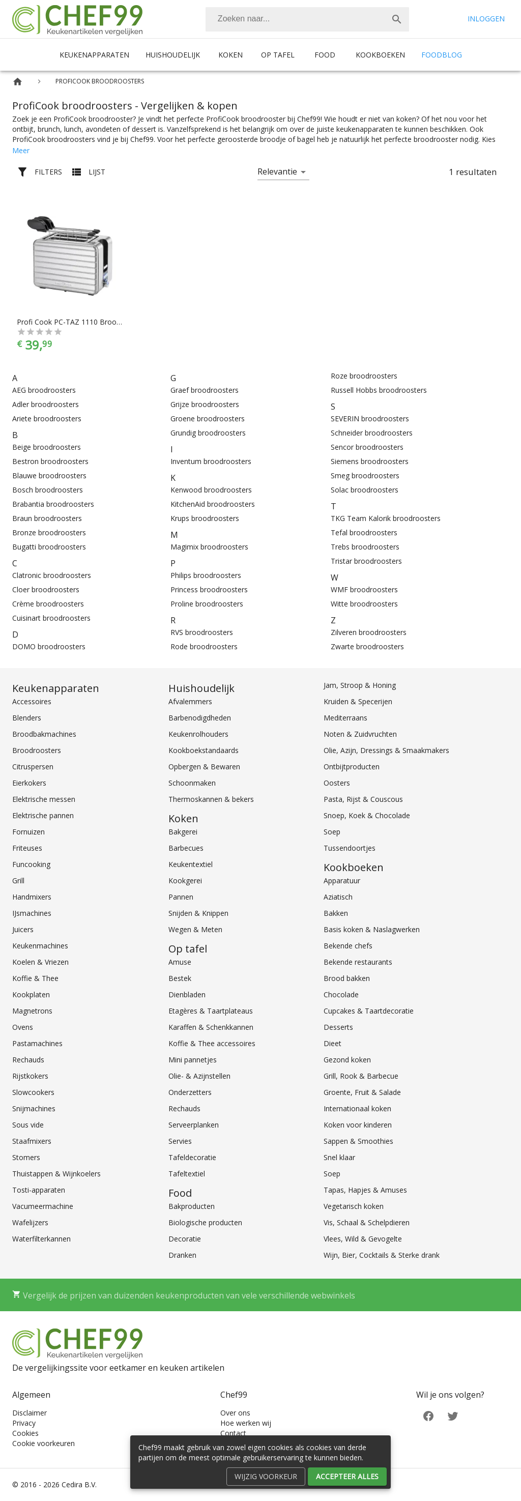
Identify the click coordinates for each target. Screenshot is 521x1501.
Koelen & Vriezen (40, 962)
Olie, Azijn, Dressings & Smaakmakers (386, 750)
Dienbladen (187, 994)
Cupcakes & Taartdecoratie (369, 1011)
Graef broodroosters (204, 390)
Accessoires (31, 701)
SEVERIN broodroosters (370, 418)
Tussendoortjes (349, 848)
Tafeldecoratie (192, 1157)
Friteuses (27, 848)
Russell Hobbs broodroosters (379, 390)
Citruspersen (32, 766)
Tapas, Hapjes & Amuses (365, 1190)
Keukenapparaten (94, 55)
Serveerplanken (193, 1125)
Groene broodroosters (207, 418)
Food (324, 55)
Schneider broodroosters (372, 433)
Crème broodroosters (48, 604)
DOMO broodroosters (48, 646)
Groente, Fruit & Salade (362, 1092)
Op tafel (278, 55)
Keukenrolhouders (198, 734)
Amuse (179, 962)
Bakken (336, 913)
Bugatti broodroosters (49, 547)
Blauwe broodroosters (49, 475)
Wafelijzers (30, 1222)
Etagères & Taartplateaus (210, 1011)
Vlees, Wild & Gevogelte (363, 1239)
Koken (230, 55)
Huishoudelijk (173, 55)
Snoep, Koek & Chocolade (367, 815)
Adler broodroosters (45, 404)
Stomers (26, 1157)
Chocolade (341, 994)
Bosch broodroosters (47, 490)
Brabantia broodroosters (53, 504)
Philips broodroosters (205, 575)
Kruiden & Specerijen (358, 701)
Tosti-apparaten (38, 1190)
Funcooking (31, 864)
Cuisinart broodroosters (51, 618)
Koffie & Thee (35, 978)
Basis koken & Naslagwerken (372, 929)
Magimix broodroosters (209, 547)
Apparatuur (342, 880)
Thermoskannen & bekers (211, 799)
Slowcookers (33, 1092)
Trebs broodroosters (365, 547)
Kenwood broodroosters (211, 490)
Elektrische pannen (43, 815)
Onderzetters (190, 1092)
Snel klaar (339, 1157)
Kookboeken (380, 55)
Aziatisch (338, 897)
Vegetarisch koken (354, 1206)
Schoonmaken (192, 783)
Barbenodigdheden (199, 718)
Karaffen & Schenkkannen (210, 1027)
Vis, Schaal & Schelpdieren (367, 1222)
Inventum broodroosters (210, 461)
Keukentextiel (190, 864)
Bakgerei (182, 831)
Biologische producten (205, 1222)
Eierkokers (29, 783)
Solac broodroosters (364, 490)
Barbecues (186, 848)
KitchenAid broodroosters (212, 504)
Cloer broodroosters (45, 589)
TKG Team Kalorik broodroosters (386, 518)
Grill (18, 880)
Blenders (26, 718)
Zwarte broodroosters (367, 646)
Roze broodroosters (364, 376)
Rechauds (28, 1059)
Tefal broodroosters (364, 532)
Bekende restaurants (358, 962)
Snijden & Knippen (198, 913)
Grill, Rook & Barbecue (361, 1076)
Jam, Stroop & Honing (360, 685)
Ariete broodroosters (46, 418)
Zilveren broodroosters (369, 632)
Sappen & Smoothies (358, 1141)
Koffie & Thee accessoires (211, 1043)
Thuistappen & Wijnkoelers (56, 1173)
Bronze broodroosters (49, 532)
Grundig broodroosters (208, 433)
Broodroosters (36, 750)
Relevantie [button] (277, 171)
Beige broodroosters (46, 447)
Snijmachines (33, 1108)
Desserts (338, 1027)
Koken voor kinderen (358, 1125)
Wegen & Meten (195, 929)
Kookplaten (31, 994)
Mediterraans (345, 718)
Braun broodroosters (47, 518)
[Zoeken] (295, 19)
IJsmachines (31, 913)
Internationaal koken (357, 1108)
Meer (21, 150)
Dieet (332, 1043)
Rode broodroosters (204, 646)
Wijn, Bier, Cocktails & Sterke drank (382, 1255)
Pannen (180, 897)
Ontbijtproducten (352, 766)
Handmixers (31, 897)
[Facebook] (428, 1415)
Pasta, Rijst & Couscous (363, 799)
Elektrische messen (43, 799)
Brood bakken (347, 978)
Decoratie (184, 1239)
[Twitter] (453, 1415)
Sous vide (28, 1125)
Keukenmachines (40, 945)
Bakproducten (191, 1206)
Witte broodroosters (364, 604)
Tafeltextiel (186, 1173)
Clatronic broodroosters (51, 575)
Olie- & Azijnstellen (199, 1076)
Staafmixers (31, 1141)
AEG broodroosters (44, 390)
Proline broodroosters (206, 604)
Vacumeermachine (42, 1206)
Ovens (22, 1027)
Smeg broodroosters (365, 475)
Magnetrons (32, 1011)
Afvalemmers (190, 701)
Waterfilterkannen (41, 1239)
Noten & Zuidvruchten (360, 734)
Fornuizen (28, 831)
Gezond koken (347, 1059)
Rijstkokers (30, 1076)
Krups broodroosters (204, 518)
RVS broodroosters (201, 632)
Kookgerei (185, 880)
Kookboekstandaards (203, 750)
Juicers (23, 929)
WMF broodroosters (364, 589)
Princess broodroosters (209, 589)
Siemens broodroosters (370, 461)
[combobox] (307, 19)
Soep (332, 831)
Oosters (337, 783)
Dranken (182, 1255)
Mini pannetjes (192, 1059)
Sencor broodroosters (367, 447)
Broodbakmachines (44, 734)
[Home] (17, 81)
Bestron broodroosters (50, 461)
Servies (180, 1141)
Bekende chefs (348, 945)
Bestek (179, 978)
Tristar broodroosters (366, 561)
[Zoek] (397, 19)
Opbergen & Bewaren (204, 766)
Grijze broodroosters (204, 404)
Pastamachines (37, 1043)
